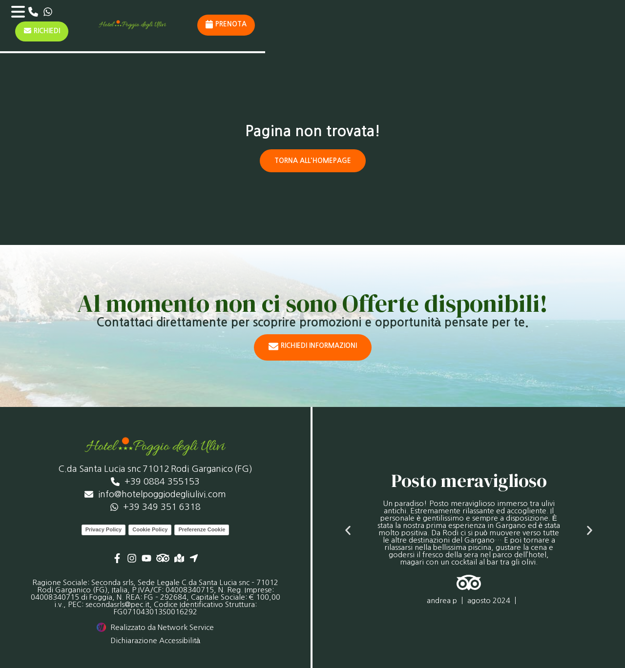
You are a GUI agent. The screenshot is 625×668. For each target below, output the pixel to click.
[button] (348, 530)
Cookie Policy (149, 529)
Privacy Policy (103, 529)
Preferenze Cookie (201, 529)
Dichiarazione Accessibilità (155, 640)
